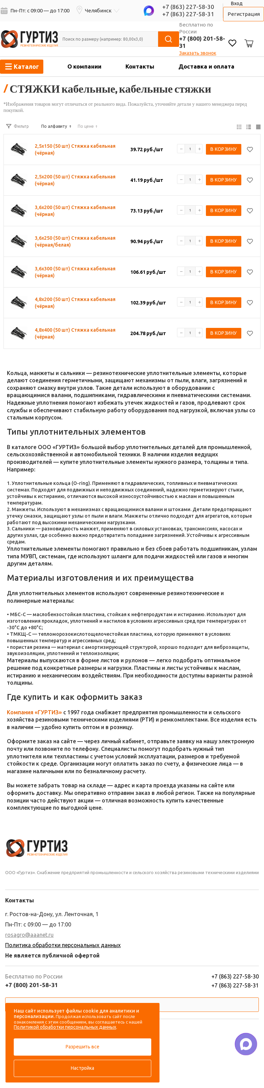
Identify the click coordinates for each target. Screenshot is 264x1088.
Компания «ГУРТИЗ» (34, 712)
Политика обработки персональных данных (63, 945)
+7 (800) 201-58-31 (31, 985)
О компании (84, 66)
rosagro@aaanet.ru (29, 935)
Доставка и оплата (206, 66)
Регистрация (244, 14)
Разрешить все (82, 1046)
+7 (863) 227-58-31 (188, 14)
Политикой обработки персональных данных (65, 1027)
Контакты (139, 66)
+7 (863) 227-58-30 (188, 6)
